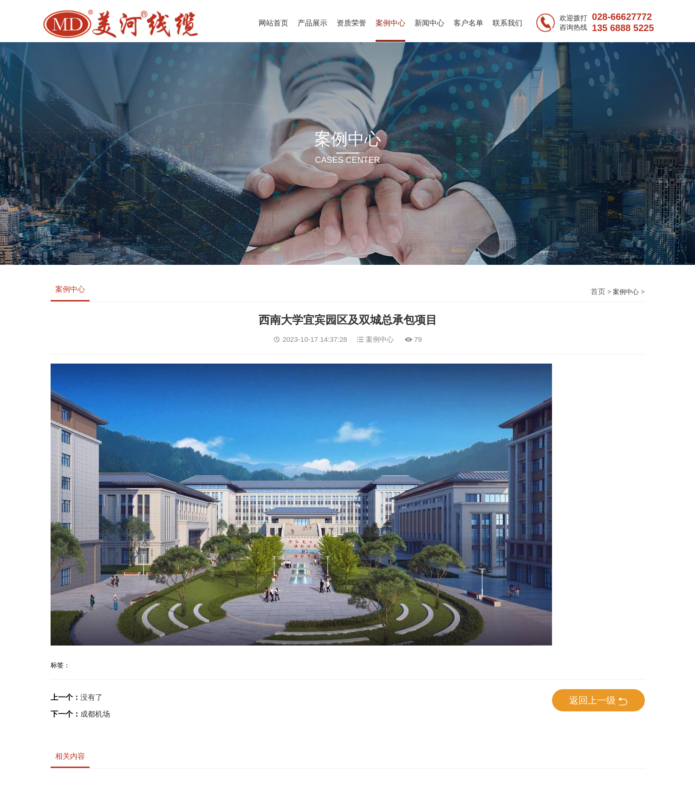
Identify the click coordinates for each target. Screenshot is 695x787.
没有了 (91, 697)
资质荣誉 (351, 23)
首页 (598, 291)
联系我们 (507, 23)
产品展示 (312, 23)
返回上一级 (598, 700)
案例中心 (390, 23)
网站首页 (273, 23)
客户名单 (468, 23)
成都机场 (95, 714)
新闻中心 (429, 23)
